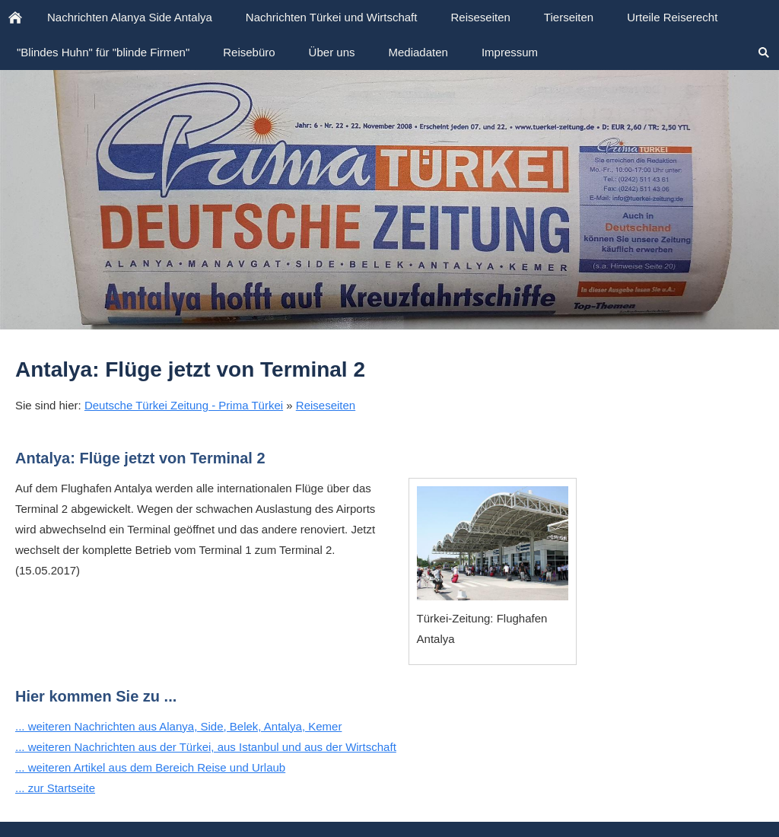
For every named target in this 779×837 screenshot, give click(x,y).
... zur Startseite (55, 787)
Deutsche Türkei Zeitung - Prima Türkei (183, 405)
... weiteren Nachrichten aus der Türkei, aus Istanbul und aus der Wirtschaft (205, 746)
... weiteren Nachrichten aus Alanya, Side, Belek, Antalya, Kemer (178, 726)
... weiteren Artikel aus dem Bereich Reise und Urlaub (150, 767)
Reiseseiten (325, 405)
